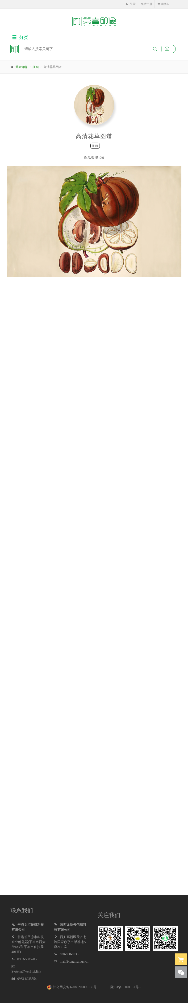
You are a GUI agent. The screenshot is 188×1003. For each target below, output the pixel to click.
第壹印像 (22, 67)
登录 (131, 4)
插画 (36, 67)
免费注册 (146, 4)
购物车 (163, 4)
